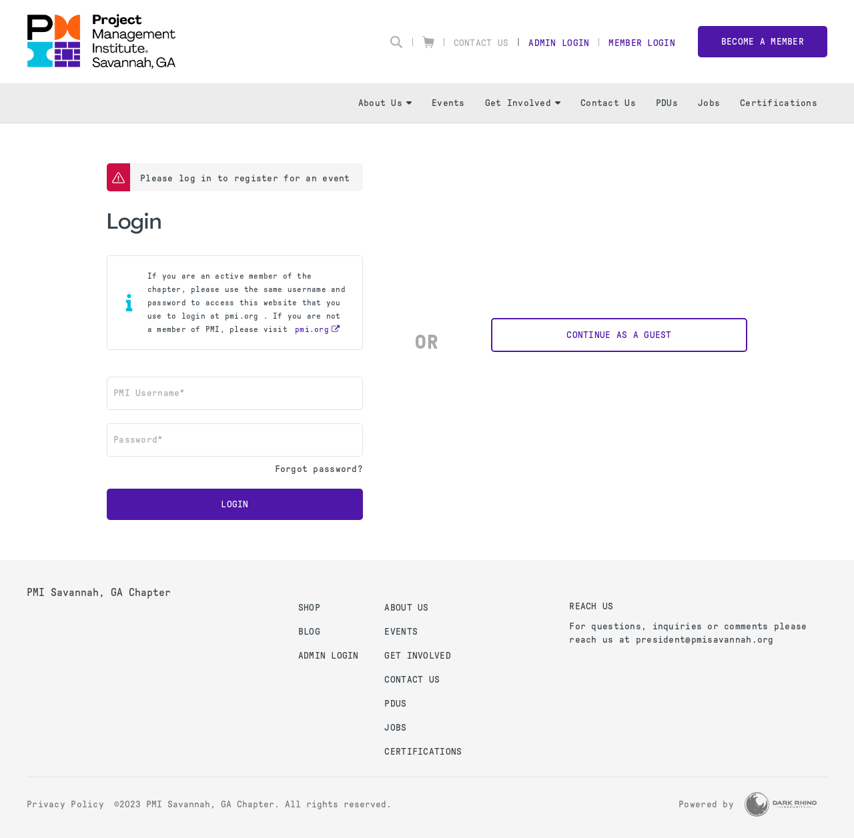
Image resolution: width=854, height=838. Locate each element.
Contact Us (481, 43)
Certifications (778, 103)
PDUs (667, 103)
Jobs (709, 103)
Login (234, 504)
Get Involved (522, 103)
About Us (385, 103)
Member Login (641, 43)
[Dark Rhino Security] (780, 804)
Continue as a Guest (618, 335)
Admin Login (558, 43)
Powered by (706, 804)
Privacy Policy (65, 804)
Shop (309, 608)
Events (448, 103)
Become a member (762, 42)
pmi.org (312, 329)
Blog (309, 632)
